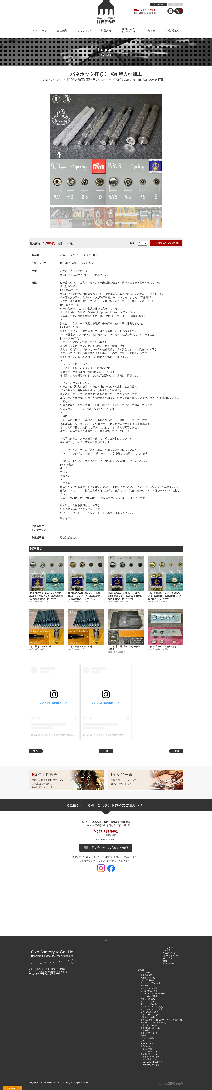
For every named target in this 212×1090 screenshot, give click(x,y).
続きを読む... (67, 518)
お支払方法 (167, 958)
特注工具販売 (146, 1049)
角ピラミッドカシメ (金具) (152, 1009)
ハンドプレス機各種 (149, 996)
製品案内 (106, 30)
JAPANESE (158, 5)
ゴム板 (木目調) (147, 1038)
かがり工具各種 (147, 980)
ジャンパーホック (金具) (151, 1015)
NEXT (176, 751)
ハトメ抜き (145, 1030)
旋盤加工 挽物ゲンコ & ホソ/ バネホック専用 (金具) (162, 1020)
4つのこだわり (84, 30)
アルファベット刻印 (149, 988)
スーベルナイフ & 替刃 (150, 983)
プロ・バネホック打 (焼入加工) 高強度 (68, 79)
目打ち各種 (145, 972)
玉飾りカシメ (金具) (149, 1004)
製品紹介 (142, 970)
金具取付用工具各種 (149, 991)
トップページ (39, 30)
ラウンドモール (147, 1041)
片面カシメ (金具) (148, 999)
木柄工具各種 (146, 975)
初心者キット (146, 1046)
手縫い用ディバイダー (150, 1033)
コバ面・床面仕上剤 (149, 1051)
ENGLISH (175, 5)
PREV (35, 751)
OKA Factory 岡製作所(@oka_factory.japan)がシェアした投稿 (61, 735)
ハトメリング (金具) (149, 1025)
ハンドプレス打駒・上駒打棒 (153, 993)
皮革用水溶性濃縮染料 (150, 1057)
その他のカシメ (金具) (150, 1012)
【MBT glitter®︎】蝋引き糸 (151, 1062)
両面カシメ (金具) (148, 1001)
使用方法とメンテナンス (128, 30)
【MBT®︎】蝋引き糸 (149, 1059)
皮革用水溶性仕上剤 (149, 1054)
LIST (106, 751)
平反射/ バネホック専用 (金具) (153, 1022)
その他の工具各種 (148, 1043)
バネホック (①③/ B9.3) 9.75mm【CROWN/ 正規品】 (133, 79)
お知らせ (150, 30)
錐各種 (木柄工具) (148, 978)
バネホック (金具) (148, 1017)
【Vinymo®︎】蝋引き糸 (150, 1065)
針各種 (143, 1036)
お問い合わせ (172, 30)
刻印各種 (144, 986)
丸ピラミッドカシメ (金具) (152, 1007)
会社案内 (62, 30)
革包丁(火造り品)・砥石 (151, 1028)
